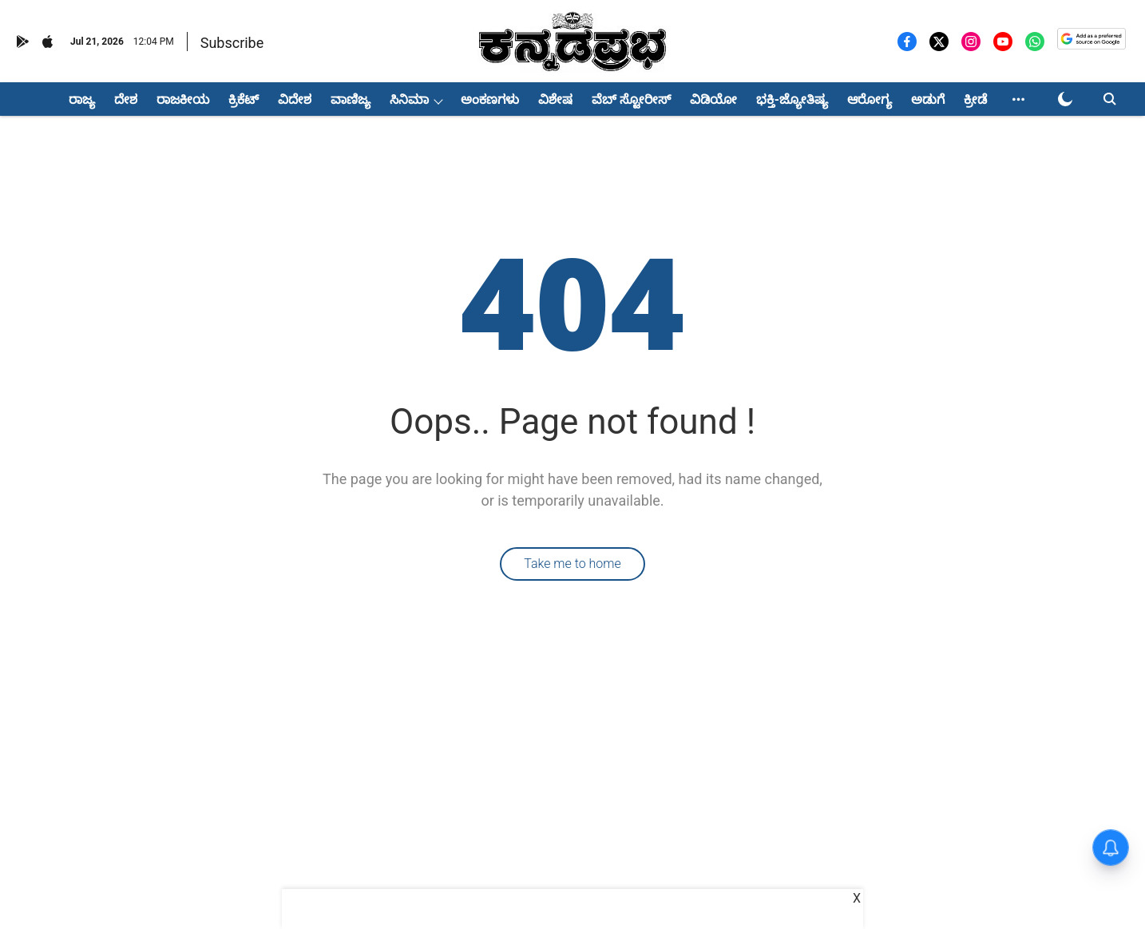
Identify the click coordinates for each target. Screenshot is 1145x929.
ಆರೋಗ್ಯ (869, 99)
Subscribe (232, 42)
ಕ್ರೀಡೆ (975, 99)
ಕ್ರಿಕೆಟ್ (243, 99)
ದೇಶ (125, 99)
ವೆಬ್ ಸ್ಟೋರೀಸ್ (631, 99)
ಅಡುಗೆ (928, 99)
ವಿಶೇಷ (555, 99)
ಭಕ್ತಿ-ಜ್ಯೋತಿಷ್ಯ (792, 99)
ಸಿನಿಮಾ (409, 99)
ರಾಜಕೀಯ (182, 99)
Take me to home (572, 563)
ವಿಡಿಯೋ (713, 99)
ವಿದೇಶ (294, 99)
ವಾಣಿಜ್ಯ (350, 99)
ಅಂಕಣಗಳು (490, 99)
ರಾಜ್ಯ (82, 99)
